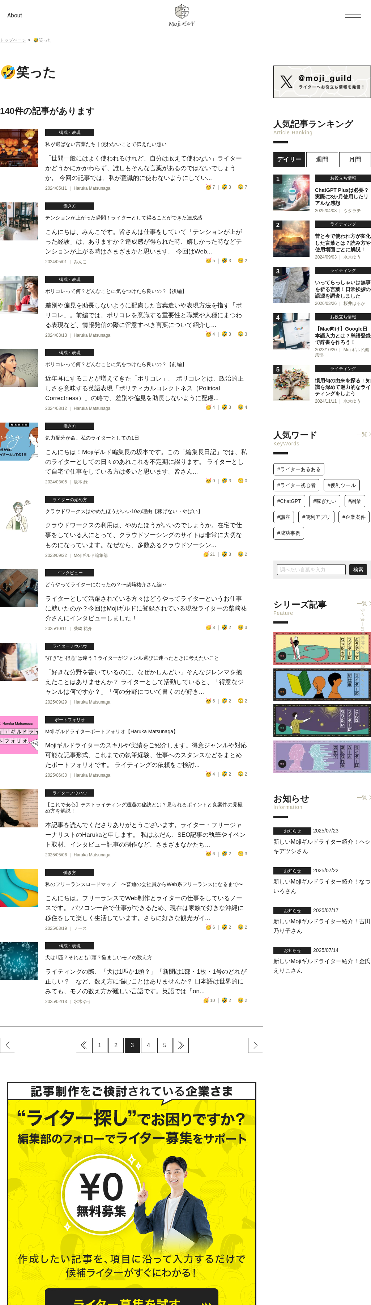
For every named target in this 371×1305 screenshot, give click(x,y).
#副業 (354, 493)
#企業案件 (354, 509)
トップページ (13, 40)
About (14, 15)
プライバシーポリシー (106, 1282)
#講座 (283, 509)
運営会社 (68, 1282)
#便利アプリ (316, 509)
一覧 (362, 426)
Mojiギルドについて (33, 1282)
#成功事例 (288, 526)
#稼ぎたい (324, 493)
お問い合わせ (338, 1254)
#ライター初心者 (296, 478)
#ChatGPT (289, 493)
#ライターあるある (299, 462)
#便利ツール (342, 478)
